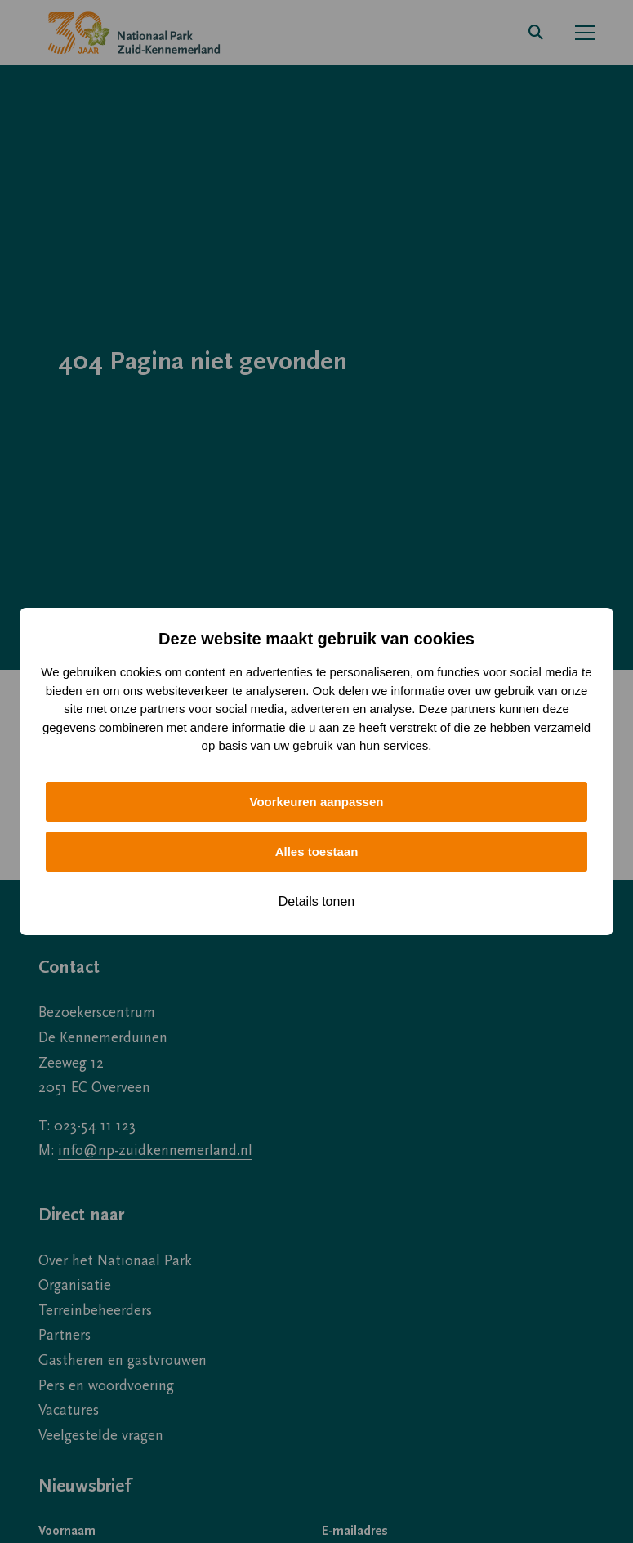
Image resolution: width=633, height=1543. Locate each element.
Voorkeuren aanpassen (317, 802)
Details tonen (316, 901)
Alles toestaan (317, 851)
